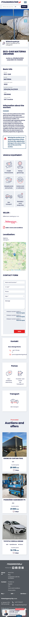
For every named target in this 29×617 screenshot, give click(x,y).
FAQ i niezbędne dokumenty (8, 380)
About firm (11, 572)
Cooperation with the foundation (13, 577)
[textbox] (17, 6)
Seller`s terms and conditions (13, 227)
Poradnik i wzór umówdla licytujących (20, 381)
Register (10, 584)
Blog (9, 574)
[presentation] (16, 325)
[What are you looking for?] (8, 6)
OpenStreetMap (18, 269)
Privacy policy (11, 590)
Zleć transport (15, 407)
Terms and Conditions (14, 588)
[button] (25, 20)
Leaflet (11, 269)
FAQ (9, 586)
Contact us (11, 582)
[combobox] (17, 6)
